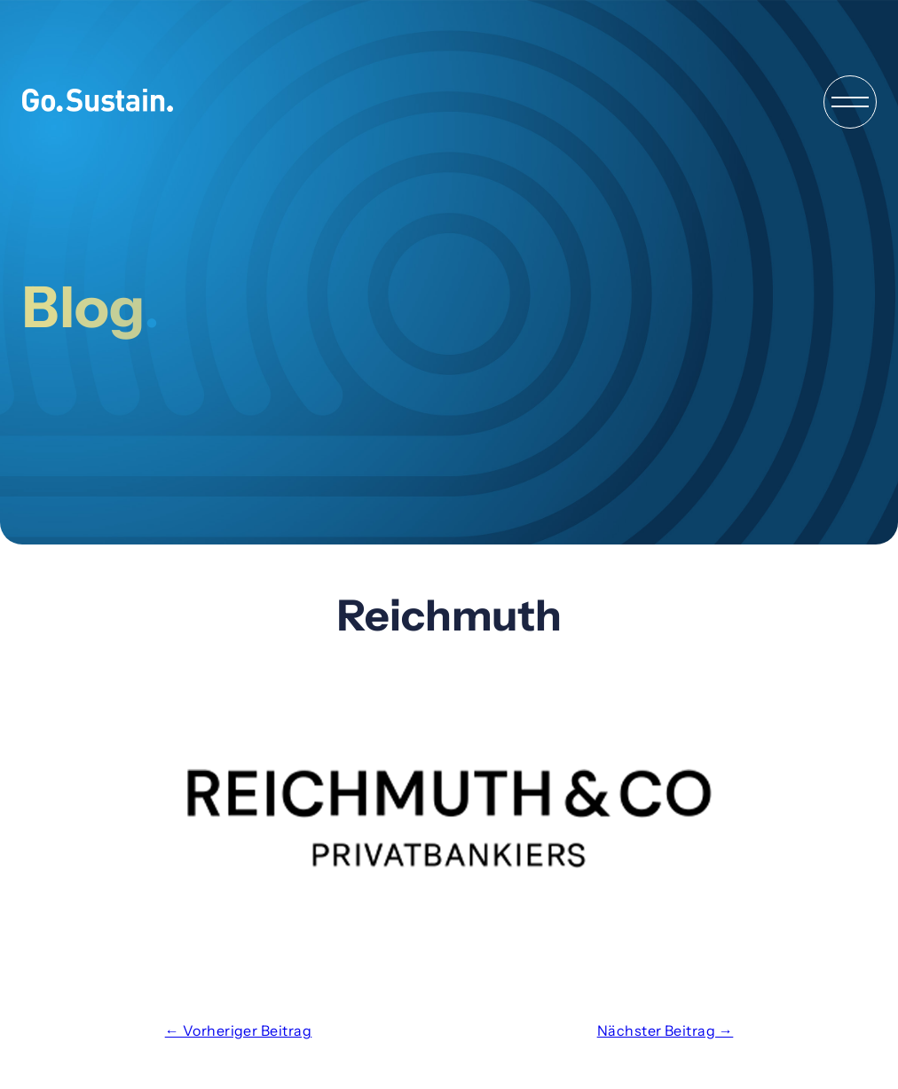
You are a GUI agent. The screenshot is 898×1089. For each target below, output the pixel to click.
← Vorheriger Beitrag (238, 1030)
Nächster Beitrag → (665, 1030)
